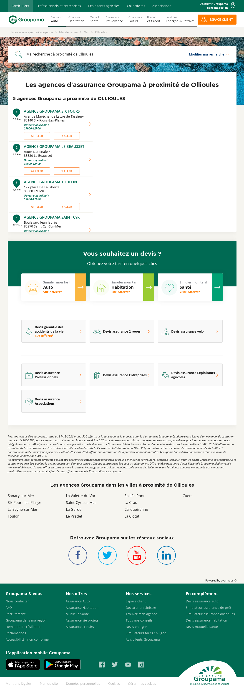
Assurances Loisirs (80, 626)
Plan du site (49, 683)
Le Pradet (74, 516)
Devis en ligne (136, 626)
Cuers (188, 495)
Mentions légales (19, 683)
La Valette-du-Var (81, 495)
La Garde (73, 509)
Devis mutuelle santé (202, 626)
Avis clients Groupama (143, 639)
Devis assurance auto (202, 601)
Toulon (14, 516)
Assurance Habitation (82, 607)
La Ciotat (131, 516)
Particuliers (20, 6)
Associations (161, 6)
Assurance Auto (78, 601)
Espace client (136, 601)
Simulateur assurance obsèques (210, 614)
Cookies (114, 683)
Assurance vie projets (82, 620)
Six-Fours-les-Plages (25, 502)
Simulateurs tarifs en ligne (146, 633)
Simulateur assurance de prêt (208, 607)
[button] (233, 6)
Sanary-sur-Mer (21, 495)
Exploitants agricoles (104, 6)
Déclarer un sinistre (141, 607)
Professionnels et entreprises (58, 6)
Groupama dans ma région (26, 620)
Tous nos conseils (139, 620)
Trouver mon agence (141, 614)
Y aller (66, 136)
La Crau (130, 502)
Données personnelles (83, 683)
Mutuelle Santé (77, 614)
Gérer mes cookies (142, 683)
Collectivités (136, 6)
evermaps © (228, 580)
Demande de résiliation (23, 626)
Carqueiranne (136, 509)
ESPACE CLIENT (221, 19)
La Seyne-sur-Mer (23, 509)
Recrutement (15, 614)
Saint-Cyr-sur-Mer (81, 502)
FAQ (9, 607)
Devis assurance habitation (206, 620)
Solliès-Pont (134, 495)
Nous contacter (17, 601)
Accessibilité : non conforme (27, 639)
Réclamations (16, 633)
